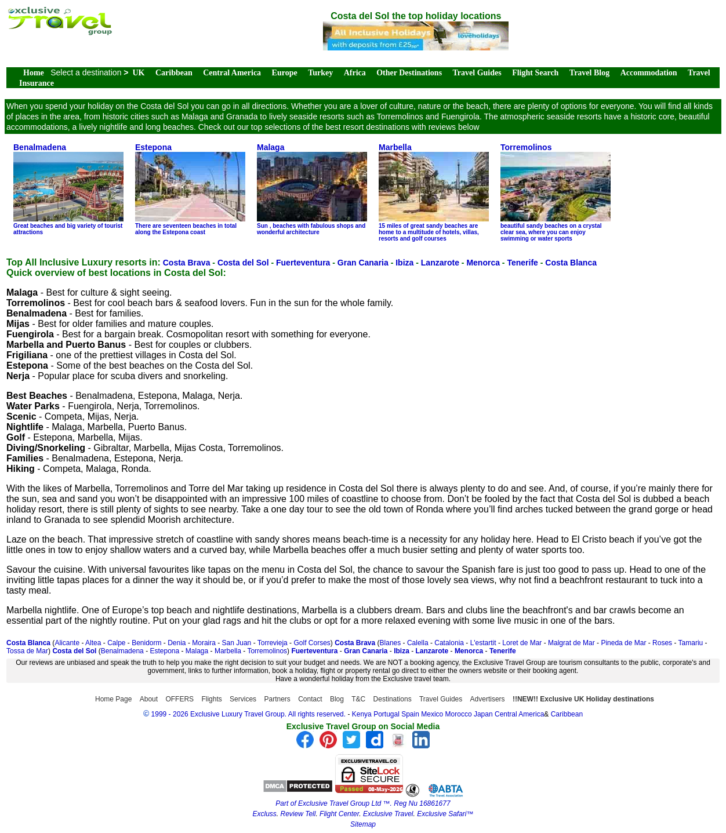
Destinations (392, 699)
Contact (310, 699)
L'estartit (483, 643)
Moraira (204, 643)
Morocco (458, 714)
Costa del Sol (243, 262)
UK (139, 72)
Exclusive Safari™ (445, 814)
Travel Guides (477, 72)
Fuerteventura (303, 262)
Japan (483, 714)
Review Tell (297, 814)
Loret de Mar (522, 643)
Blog (337, 699)
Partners (277, 699)
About (149, 699)
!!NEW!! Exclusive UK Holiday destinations (583, 699)
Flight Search (535, 72)
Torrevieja (272, 643)
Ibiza (404, 262)
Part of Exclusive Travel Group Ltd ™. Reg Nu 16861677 (362, 803)
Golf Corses (311, 643)
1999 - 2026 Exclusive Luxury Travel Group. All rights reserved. (248, 714)
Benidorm (146, 643)
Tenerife (522, 262)
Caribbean (174, 72)
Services (243, 699)
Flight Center (339, 814)
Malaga (197, 651)
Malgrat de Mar (571, 643)
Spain (410, 714)
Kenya (362, 714)
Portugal (387, 714)
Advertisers (487, 699)
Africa (355, 72)
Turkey (320, 72)
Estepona (164, 651)
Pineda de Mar (623, 643)
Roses (662, 643)
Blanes (390, 643)
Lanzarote (440, 262)
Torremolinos (267, 651)
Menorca (483, 262)
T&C (358, 699)
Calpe (116, 643)
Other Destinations (409, 72)
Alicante (67, 643)
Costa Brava (186, 262)
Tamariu (690, 643)
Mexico (432, 714)
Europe (284, 72)
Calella (418, 643)
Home (33, 72)
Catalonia (449, 643)
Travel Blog (589, 72)
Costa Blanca (571, 262)
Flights (211, 699)
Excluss (264, 814)
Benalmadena (122, 651)
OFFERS (179, 699)
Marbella (228, 651)
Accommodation (648, 72)
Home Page (113, 699)
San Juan (237, 643)
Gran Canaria (363, 262)
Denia (177, 643)
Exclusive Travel (388, 814)
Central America (232, 72)
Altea (93, 643)
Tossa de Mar (27, 651)
